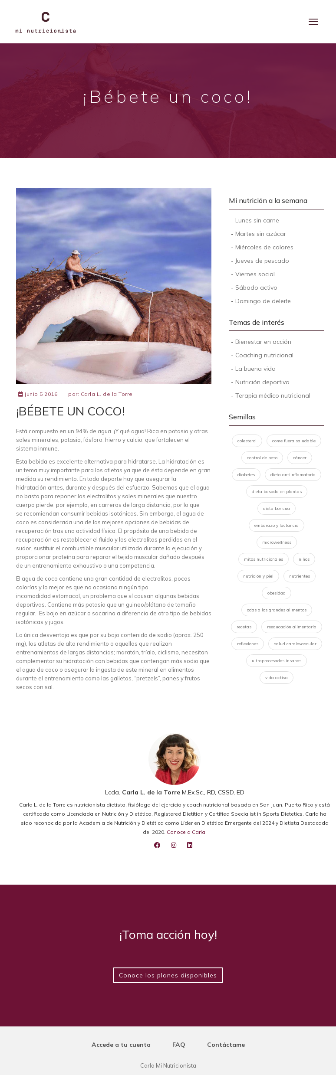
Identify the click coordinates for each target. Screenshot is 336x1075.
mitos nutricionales (263, 559)
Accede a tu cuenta (121, 1045)
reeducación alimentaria (291, 627)
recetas (244, 627)
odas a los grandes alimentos (276, 610)
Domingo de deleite (263, 301)
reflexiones (247, 644)
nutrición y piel (258, 576)
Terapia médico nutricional (272, 395)
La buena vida (255, 368)
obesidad (276, 593)
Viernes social (255, 274)
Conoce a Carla (186, 832)
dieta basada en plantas (277, 491)
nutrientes (299, 576)
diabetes (246, 474)
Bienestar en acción (263, 342)
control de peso (262, 458)
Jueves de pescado (262, 261)
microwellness (276, 542)
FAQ (178, 1045)
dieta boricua (276, 508)
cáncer (299, 458)
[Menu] (313, 21)
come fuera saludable (294, 441)
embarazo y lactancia (276, 525)
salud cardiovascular (295, 644)
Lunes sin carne (257, 220)
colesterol (247, 441)
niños (304, 559)
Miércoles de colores (264, 247)
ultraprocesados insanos (276, 660)
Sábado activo (256, 287)
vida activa (276, 677)
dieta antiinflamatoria (293, 474)
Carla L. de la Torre (107, 394)
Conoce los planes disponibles (168, 975)
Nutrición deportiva (262, 382)
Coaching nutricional (264, 355)
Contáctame (226, 1045)
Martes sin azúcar (260, 234)
